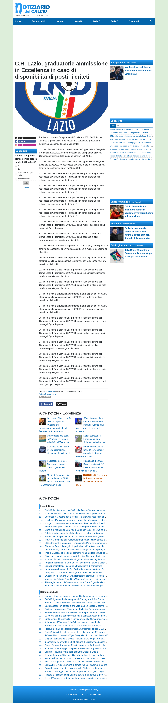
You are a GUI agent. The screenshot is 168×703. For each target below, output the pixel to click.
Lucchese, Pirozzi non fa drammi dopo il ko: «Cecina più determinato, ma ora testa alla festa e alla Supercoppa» (55, 425)
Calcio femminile (119, 202)
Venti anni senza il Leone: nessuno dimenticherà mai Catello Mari (138, 70)
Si (18, 165)
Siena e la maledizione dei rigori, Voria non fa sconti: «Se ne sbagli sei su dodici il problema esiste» (93, 530)
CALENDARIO (72, 695)
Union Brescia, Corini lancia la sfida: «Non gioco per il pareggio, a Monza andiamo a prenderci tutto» (93, 549)
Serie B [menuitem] (78, 21)
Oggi (113, 126)
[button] (26, 183)
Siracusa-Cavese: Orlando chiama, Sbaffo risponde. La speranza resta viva (81, 596)
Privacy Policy (92, 690)
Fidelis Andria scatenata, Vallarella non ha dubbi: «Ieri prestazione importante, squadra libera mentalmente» (97, 533)
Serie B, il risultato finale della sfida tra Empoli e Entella (71, 652)
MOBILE (93, 695)
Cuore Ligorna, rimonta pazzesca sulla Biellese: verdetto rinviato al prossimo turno (84, 668)
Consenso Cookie (77, 690)
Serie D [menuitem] (114, 21)
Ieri (118, 126)
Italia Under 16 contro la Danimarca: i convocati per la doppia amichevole (139, 253)
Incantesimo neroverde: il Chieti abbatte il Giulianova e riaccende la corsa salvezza (85, 642)
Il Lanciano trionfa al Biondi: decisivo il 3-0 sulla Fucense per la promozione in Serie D (86, 586)
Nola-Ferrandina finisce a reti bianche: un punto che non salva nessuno (79, 612)
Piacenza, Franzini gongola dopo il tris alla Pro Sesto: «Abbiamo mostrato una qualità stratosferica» (93, 546)
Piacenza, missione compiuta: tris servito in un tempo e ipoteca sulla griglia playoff (84, 675)
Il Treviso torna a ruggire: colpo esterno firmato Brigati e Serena (75, 648)
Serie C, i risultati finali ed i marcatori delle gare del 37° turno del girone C (80, 632)
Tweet (61, 404)
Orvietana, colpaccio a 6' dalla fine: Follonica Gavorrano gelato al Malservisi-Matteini (86, 609)
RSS (99, 695)
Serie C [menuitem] (96, 21)
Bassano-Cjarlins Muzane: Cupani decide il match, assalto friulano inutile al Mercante (86, 602)
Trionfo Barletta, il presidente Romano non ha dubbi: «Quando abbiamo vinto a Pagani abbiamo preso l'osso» (98, 553)
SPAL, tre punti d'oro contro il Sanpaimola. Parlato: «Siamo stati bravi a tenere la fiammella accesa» (89, 425)
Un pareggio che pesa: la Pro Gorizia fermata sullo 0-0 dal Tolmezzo (58, 439)
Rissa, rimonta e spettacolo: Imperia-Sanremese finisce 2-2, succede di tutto (82, 629)
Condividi (46, 404)
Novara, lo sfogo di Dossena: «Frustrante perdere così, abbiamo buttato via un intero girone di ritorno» (94, 526)
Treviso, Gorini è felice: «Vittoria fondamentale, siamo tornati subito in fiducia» (82, 540)
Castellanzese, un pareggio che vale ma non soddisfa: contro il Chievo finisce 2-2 (84, 606)
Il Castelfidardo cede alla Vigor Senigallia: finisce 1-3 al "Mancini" (76, 635)
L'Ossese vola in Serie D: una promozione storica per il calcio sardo (59, 450)
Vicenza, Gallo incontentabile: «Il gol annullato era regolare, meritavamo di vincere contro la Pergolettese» (96, 559)
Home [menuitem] (18, 21)
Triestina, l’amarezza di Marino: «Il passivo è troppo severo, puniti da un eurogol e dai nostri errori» (92, 513)
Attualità (115, 223)
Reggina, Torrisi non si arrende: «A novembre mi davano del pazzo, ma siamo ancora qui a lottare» (93, 563)
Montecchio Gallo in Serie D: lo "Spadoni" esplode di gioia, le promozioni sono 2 (83, 579)
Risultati (26, 188)
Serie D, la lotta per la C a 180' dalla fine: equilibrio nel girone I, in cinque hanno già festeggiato (91, 536)
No (19, 169)
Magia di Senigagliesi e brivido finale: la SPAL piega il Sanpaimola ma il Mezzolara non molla (90, 639)
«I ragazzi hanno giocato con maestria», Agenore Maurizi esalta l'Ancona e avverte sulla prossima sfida (95, 523)
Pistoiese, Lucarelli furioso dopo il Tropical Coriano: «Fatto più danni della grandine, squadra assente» (94, 556)
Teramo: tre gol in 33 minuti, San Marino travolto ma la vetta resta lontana (80, 655)
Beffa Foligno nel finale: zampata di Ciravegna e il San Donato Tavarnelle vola (82, 599)
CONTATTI (84, 695)
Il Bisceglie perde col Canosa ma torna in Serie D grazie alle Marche (78, 582)
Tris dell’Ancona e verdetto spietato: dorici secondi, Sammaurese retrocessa (81, 678)
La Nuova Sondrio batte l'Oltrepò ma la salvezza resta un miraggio (77, 616)
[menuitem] (151, 21)
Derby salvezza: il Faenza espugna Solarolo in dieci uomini (94, 439)
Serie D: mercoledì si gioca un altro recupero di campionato (73, 566)
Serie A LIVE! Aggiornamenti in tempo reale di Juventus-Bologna (76, 665)
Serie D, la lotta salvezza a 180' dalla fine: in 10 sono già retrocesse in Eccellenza (84, 510)
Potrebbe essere (24, 179)
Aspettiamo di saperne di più (26, 174)
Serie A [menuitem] (60, 21)
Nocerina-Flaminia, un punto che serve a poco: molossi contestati (76, 658)
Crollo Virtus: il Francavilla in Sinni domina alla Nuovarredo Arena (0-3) (79, 619)
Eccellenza (50, 391)
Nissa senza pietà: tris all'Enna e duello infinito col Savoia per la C (77, 661)
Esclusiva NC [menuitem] (39, 21)
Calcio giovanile (119, 245)
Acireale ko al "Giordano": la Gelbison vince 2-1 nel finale (72, 622)
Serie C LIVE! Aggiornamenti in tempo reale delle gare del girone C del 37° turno (84, 671)
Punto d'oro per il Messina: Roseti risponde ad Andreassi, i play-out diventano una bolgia (87, 645)
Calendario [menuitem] (134, 21)
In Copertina (117, 62)
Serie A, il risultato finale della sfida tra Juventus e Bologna (73, 625)
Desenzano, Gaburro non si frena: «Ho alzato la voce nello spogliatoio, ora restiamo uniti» (88, 517)
